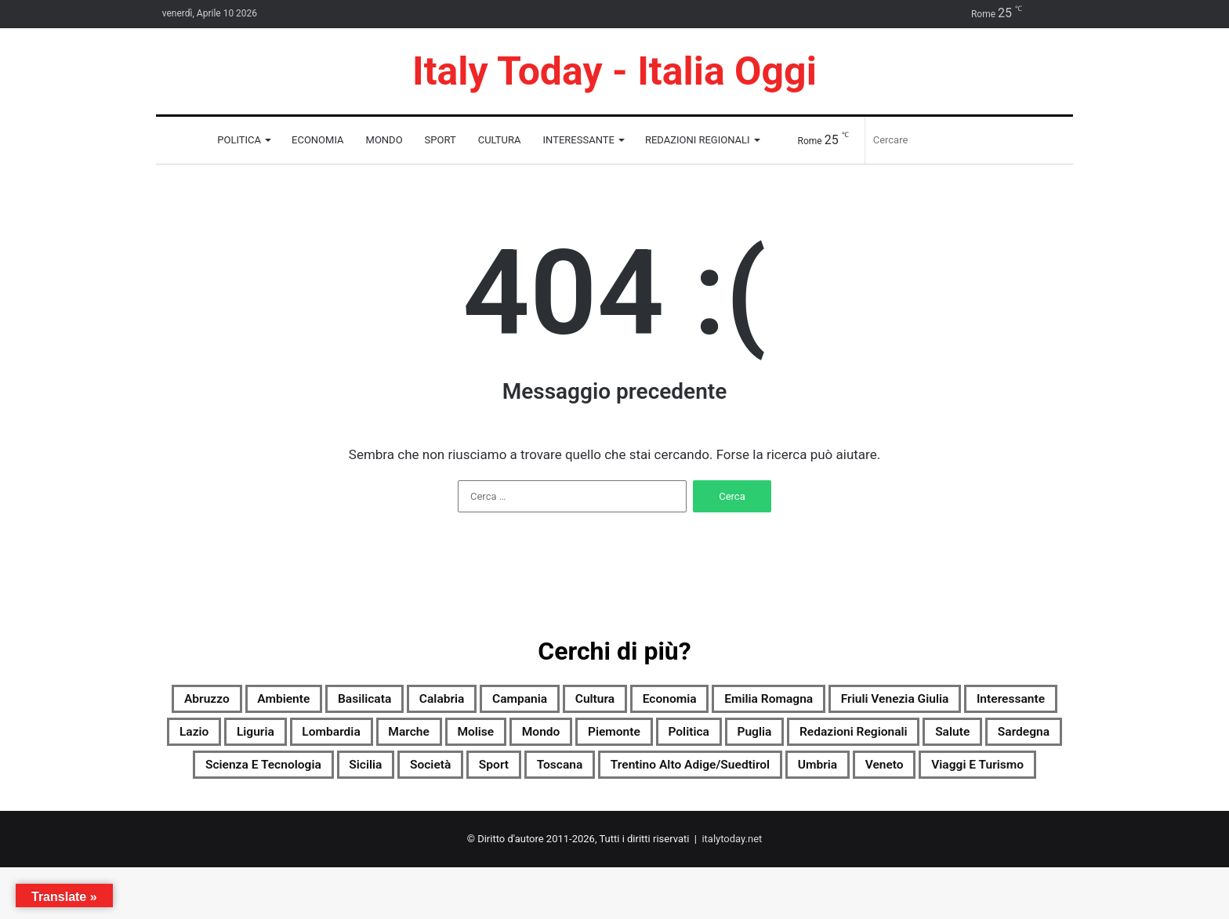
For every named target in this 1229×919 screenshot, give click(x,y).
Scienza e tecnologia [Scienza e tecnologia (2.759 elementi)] (752, 776)
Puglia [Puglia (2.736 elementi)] (280, 776)
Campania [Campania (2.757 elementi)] (639, 701)
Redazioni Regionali (697, 140)
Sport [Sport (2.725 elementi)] (1036, 776)
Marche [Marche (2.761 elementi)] (758, 738)
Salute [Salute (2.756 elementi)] (526, 776)
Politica (239, 140)
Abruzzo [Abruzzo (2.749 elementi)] (255, 701)
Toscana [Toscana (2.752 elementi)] (339, 814)
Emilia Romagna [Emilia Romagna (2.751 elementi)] (946, 701)
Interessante (578, 140)
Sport (440, 140)
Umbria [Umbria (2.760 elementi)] (662, 814)
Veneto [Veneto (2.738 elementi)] (744, 814)
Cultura (499, 140)
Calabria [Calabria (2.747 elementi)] (544, 701)
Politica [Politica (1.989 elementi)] (200, 776)
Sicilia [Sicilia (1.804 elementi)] (879, 776)
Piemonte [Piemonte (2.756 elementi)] (1008, 738)
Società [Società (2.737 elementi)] (959, 776)
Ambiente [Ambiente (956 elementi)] (348, 701)
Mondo (384, 140)
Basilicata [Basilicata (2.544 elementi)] (449, 701)
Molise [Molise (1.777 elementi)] (839, 738)
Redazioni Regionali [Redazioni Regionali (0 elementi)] (403, 776)
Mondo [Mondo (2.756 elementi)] (919, 738)
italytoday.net (732, 890)
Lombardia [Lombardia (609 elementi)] (662, 738)
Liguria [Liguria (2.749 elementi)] (570, 738)
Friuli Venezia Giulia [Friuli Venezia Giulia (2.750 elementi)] (256, 738)
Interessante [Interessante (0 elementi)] (400, 738)
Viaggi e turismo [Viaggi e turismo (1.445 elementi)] (859, 814)
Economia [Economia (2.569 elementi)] (823, 701)
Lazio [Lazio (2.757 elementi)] (495, 738)
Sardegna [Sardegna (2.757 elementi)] (613, 776)
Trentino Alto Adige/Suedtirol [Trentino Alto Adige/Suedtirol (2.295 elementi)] (503, 814)
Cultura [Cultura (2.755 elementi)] (731, 701)
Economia (318, 140)
